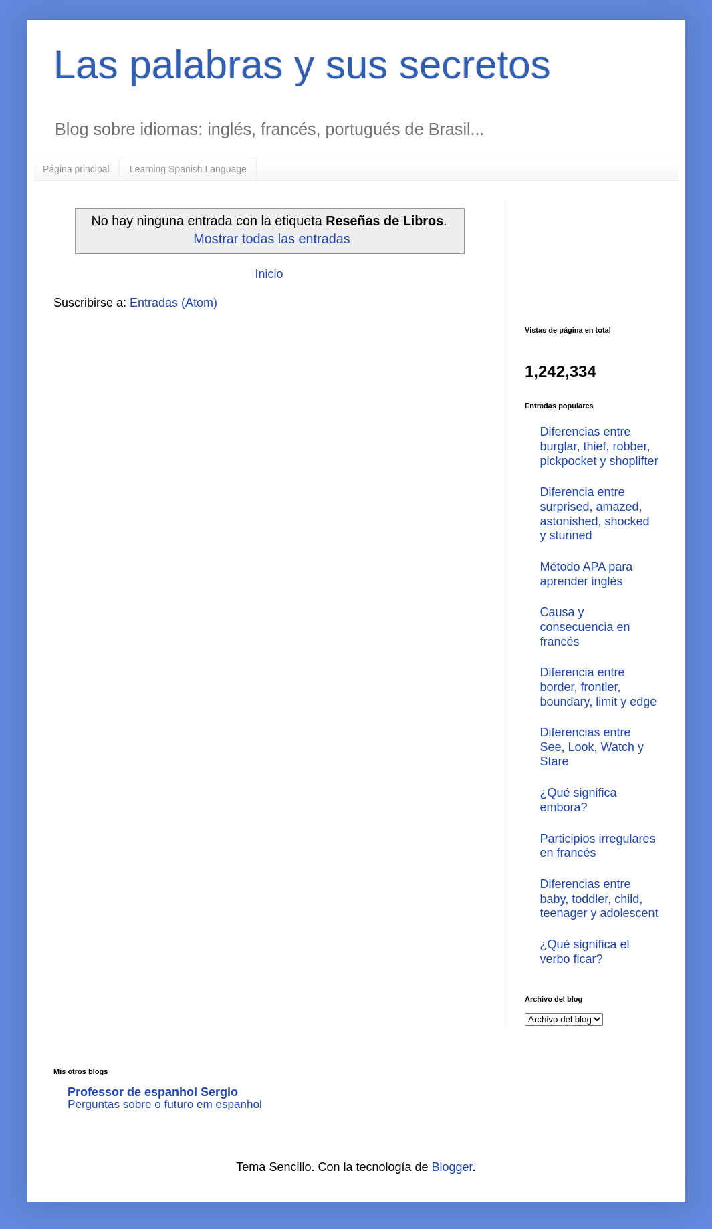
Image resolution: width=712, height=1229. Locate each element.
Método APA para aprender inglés (586, 574)
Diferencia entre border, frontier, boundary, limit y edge (598, 687)
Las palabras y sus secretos (302, 64)
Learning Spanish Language (188, 169)
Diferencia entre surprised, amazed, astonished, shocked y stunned (595, 513)
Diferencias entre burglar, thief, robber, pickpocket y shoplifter (599, 446)
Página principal (76, 169)
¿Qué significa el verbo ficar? (585, 952)
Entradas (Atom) (173, 302)
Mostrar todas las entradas (271, 238)
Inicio (269, 274)
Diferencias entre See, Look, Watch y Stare (592, 747)
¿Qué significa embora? (578, 800)
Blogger (452, 1167)
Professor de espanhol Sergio (153, 1092)
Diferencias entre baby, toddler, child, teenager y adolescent (599, 898)
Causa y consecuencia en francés (585, 626)
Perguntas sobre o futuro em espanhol (165, 1104)
